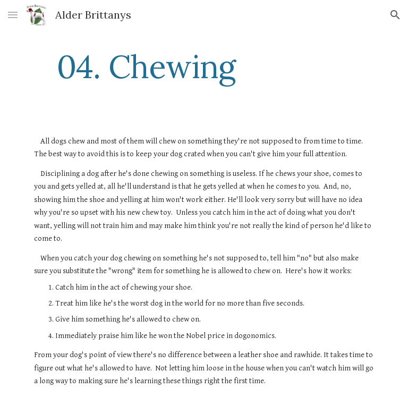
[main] (146, 66)
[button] (13, 14)
